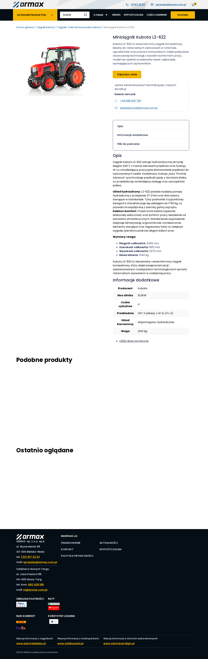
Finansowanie (70, 543)
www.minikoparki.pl (70, 643)
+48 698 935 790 (128, 101)
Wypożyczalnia (133, 15)
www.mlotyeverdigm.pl (119, 643)
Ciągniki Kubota (45, 27)
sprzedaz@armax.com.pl (168, 4)
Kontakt (182, 15)
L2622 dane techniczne (134, 341)
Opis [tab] (120, 126)
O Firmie (98, 15)
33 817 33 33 (135, 4)
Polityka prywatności (77, 556)
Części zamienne (157, 15)
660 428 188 (36, 584)
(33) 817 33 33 (30, 557)
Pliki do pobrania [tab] (128, 144)
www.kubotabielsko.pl (31, 643)
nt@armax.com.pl (35, 590)
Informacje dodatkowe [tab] (132, 135)
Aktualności (108, 543)
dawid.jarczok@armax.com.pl (136, 108)
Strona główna (25, 27)
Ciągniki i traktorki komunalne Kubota (79, 27)
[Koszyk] (193, 4)
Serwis (116, 15)
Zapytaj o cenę (127, 74)
